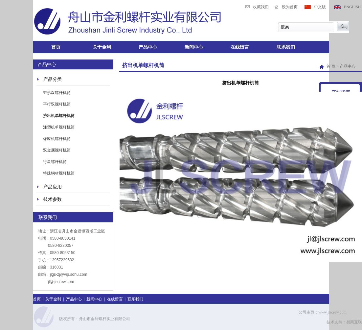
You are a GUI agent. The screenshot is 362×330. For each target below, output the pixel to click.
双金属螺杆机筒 (57, 150)
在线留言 (240, 47)
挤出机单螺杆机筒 (59, 115)
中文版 (320, 7)
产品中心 (148, 47)
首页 (55, 47)
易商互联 (354, 322)
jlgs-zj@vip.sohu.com (68, 274)
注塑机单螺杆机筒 (59, 127)
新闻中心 (194, 47)
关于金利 (102, 47)
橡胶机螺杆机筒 (57, 138)
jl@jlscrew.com (61, 281)
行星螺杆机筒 (55, 161)
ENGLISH (352, 7)
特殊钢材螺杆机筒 (59, 173)
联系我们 (286, 47)
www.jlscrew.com (332, 312)
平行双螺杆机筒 (57, 104)
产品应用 (52, 186)
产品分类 (52, 79)
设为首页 (290, 7)
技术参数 (52, 199)
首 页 (328, 66)
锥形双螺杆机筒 (57, 92)
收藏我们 (261, 7)
